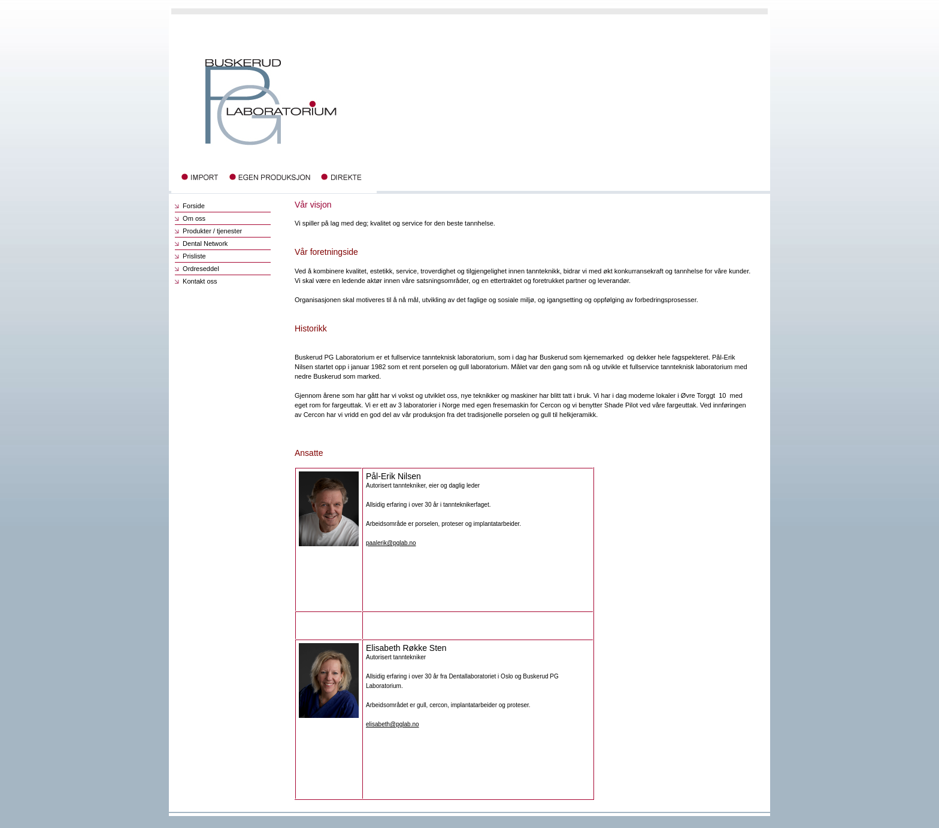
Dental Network (201, 243)
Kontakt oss (196, 281)
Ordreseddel (197, 268)
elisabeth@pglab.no (392, 724)
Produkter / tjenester (208, 231)
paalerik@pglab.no (391, 543)
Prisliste (190, 256)
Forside (190, 205)
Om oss (190, 218)
